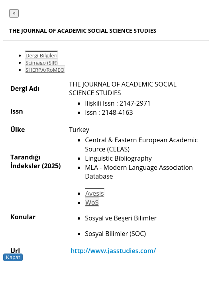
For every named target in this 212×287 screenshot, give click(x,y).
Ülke (17, 129)
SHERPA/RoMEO (45, 69)
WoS (91, 202)
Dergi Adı (24, 88)
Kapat (13, 257)
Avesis (94, 193)
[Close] (14, 13)
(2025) (51, 165)
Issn (16, 111)
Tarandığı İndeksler (25, 161)
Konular (22, 216)
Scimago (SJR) (41, 62)
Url (15, 250)
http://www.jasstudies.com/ (113, 250)
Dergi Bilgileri (41, 55)
